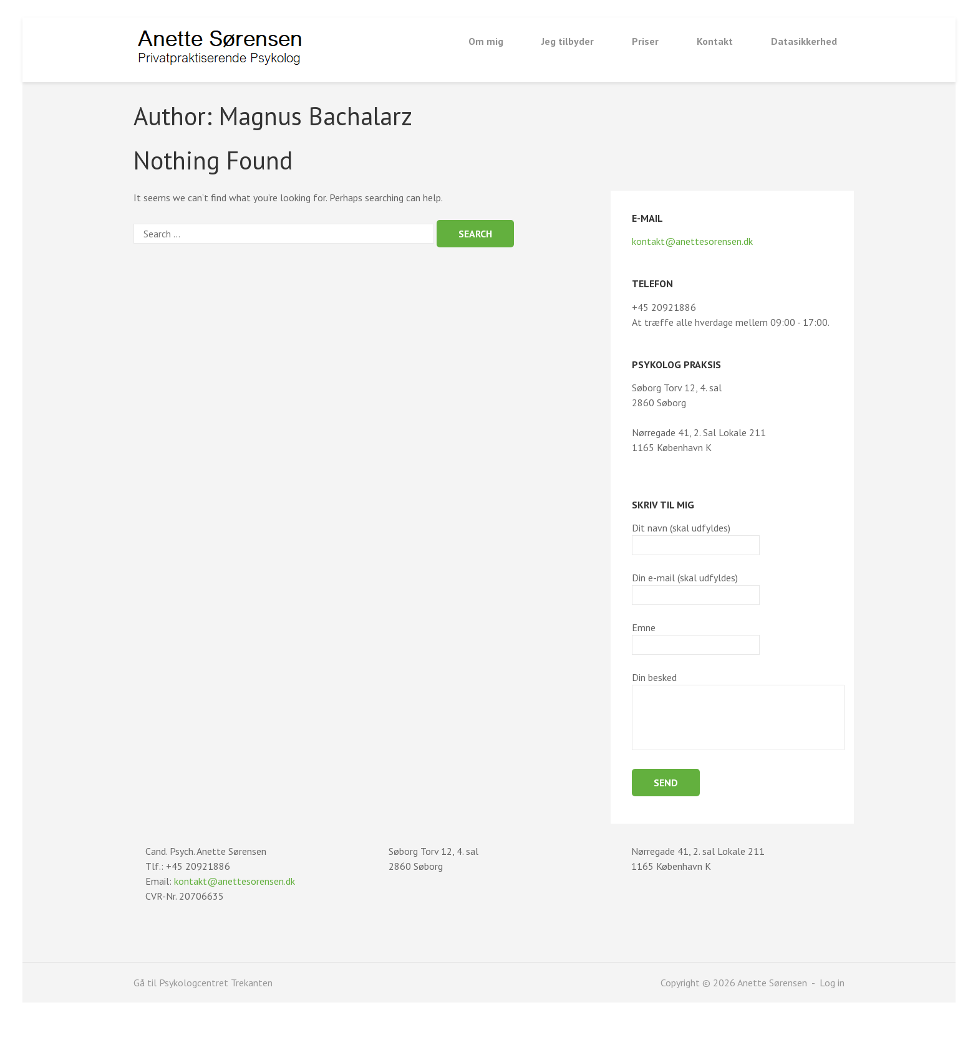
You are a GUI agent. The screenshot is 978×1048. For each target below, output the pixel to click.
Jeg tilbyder (567, 41)
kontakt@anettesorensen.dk (692, 241)
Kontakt (715, 41)
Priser (645, 41)
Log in (832, 982)
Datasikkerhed (804, 41)
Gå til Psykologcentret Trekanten (203, 982)
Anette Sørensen (773, 982)
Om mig (485, 41)
